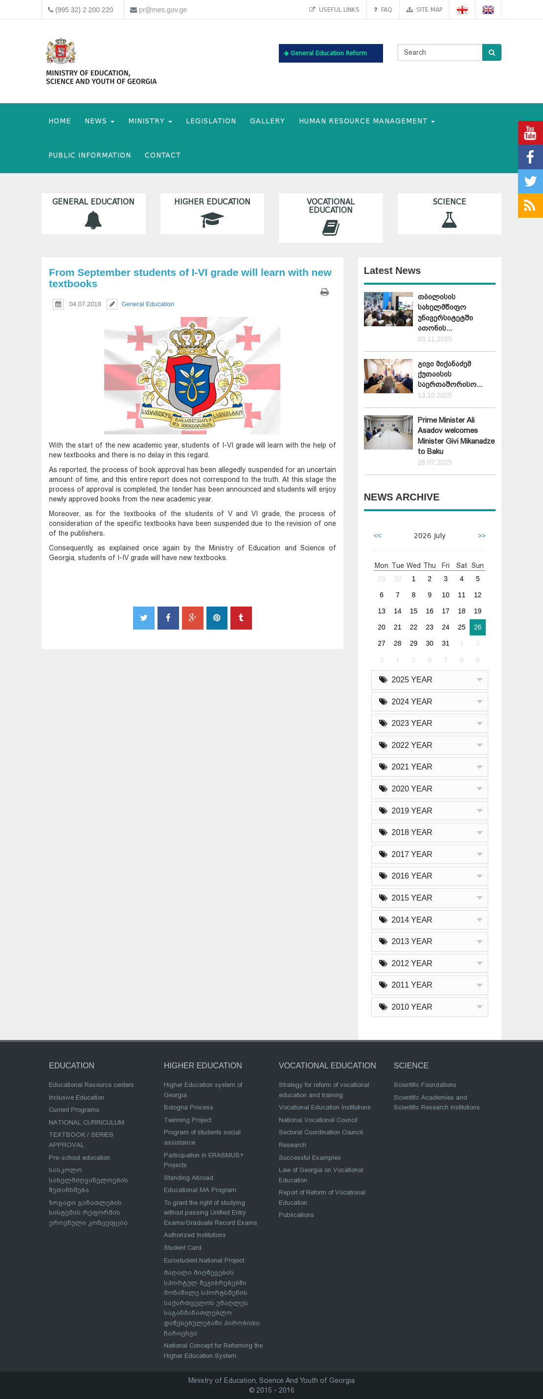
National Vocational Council (318, 1120)
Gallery (267, 121)
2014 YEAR (405, 920)
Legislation (211, 121)
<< (378, 536)
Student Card (183, 1247)
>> (482, 536)
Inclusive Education (76, 1097)
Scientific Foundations (425, 1084)
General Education (93, 213)
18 (462, 611)
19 (478, 611)
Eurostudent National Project (204, 1260)
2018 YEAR (405, 832)
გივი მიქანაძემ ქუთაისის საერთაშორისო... (450, 374)
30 (398, 579)
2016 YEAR (405, 876)
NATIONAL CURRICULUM (86, 1122)
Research (292, 1145)
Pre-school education (79, 1157)
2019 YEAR (405, 811)
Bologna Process (188, 1107)
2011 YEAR (405, 985)
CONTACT (163, 155)
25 (462, 627)
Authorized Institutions (195, 1235)
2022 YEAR (405, 745)
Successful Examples (310, 1157)
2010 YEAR (405, 1007)
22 (414, 627)
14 (398, 611)
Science (450, 213)
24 (446, 627)
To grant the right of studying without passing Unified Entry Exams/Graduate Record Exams (210, 1212)
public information (89, 155)
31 (446, 643)
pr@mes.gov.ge (163, 10)
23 (430, 627)
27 (381, 643)
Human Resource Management (367, 121)
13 (381, 611)
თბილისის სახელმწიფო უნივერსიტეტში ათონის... (445, 313)
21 (398, 627)
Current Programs (74, 1109)
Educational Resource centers (91, 1084)
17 (446, 611)
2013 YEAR (405, 941)
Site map (424, 9)
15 (414, 611)
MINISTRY (150, 121)
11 (462, 595)
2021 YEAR (405, 767)
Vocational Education (331, 218)
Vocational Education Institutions (325, 1107)
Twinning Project (187, 1120)
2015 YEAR (405, 898)
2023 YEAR (405, 723)
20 (381, 627)
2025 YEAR (405, 680)
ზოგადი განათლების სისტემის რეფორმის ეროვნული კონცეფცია (88, 1212)
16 (430, 611)
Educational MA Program (200, 1190)
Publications (296, 1214)
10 (446, 595)
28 (398, 643)
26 (478, 627)
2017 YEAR (405, 854)
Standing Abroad (188, 1177)
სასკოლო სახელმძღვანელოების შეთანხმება (88, 1180)
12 (478, 595)
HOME (59, 121)
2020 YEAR (405, 789)
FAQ (383, 9)
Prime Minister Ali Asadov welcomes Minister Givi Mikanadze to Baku (456, 436)
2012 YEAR (405, 963)
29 (381, 579)
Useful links (334, 9)
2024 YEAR (405, 702)
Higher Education (212, 213)
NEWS (99, 121)
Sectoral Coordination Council (321, 1132)
